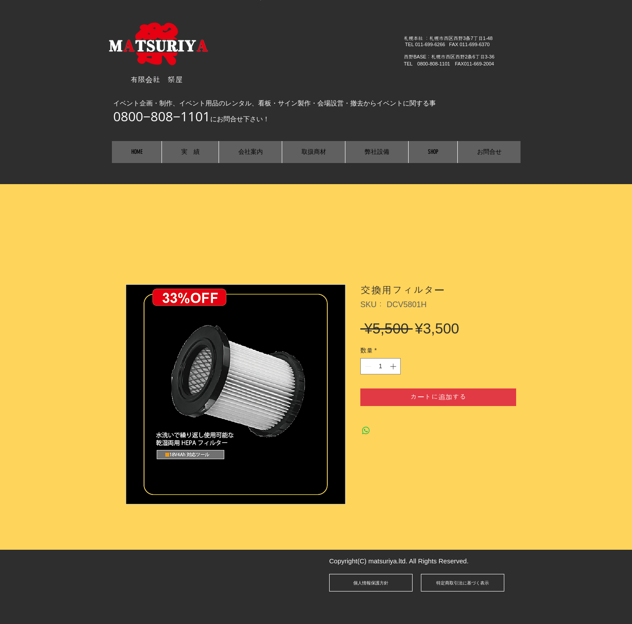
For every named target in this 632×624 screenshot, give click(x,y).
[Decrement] (367, 366)
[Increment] (393, 366)
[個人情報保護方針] (371, 582)
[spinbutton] (380, 366)
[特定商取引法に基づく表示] (462, 582)
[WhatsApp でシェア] (366, 430)
